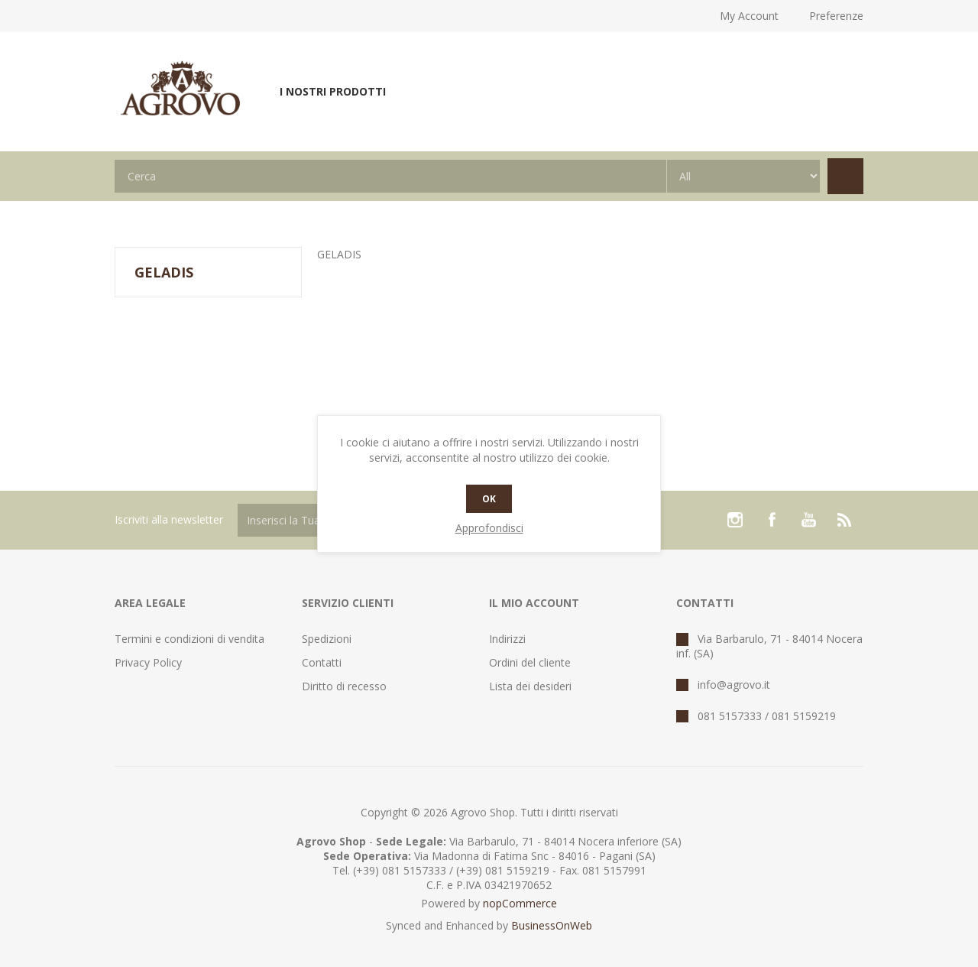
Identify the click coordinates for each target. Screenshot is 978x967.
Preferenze (836, 15)
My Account (749, 15)
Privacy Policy (148, 662)
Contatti (322, 662)
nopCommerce (520, 903)
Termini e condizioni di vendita (189, 638)
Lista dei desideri (530, 686)
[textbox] (390, 176)
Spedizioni (326, 638)
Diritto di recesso (344, 686)
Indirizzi (507, 638)
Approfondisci (489, 528)
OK (489, 498)
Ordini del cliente (530, 662)
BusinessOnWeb (551, 925)
